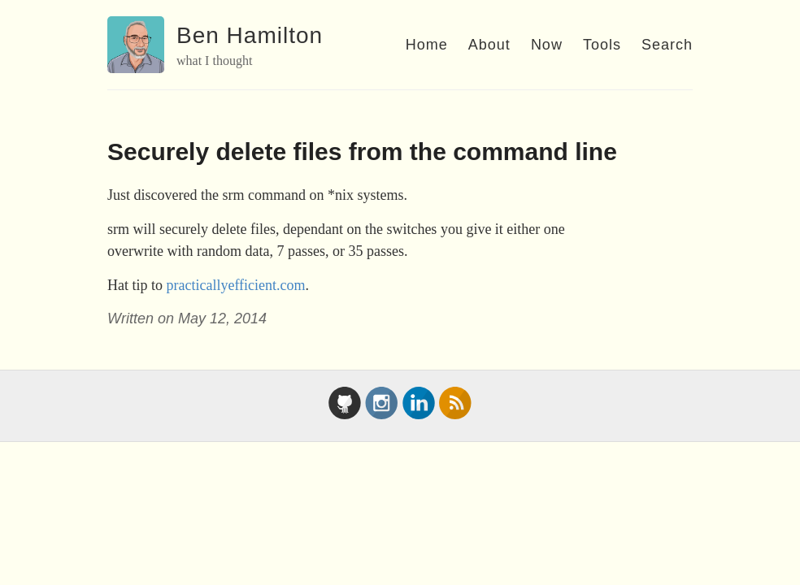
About (489, 45)
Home (427, 45)
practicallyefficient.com (236, 285)
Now (547, 45)
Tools (602, 45)
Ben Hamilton (249, 35)
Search (667, 45)
